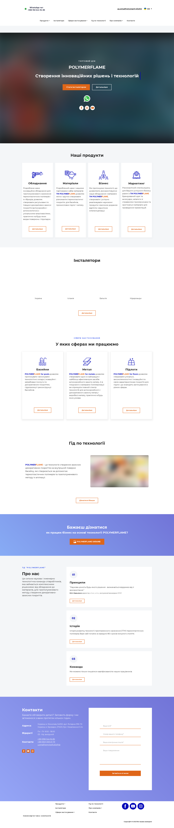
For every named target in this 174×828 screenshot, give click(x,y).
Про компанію (116, 21)
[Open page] (37, 811)
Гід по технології (98, 21)
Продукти (44, 21)
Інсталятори (59, 21)
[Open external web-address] (87, 98)
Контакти (131, 21)
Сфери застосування (77, 21)
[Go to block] (38, 283)
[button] (34, 8)
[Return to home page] (87, 8)
